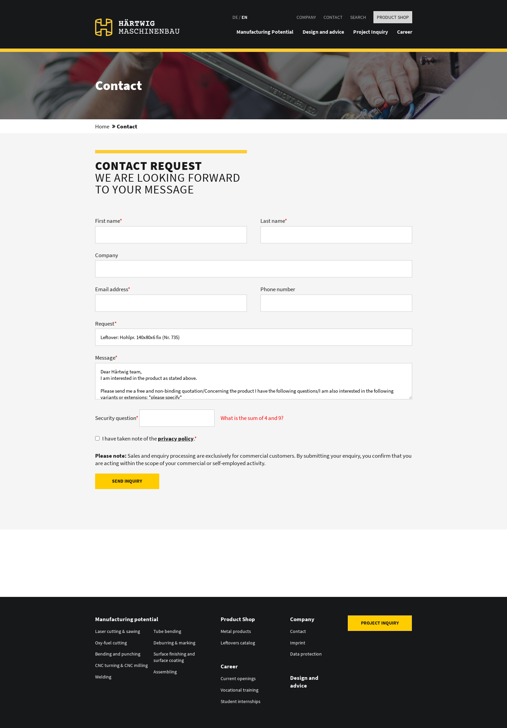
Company (306, 17)
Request (106, 323)
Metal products (236, 631)
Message (106, 357)
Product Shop (393, 17)
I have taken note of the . (149, 438)
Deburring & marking (174, 642)
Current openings (238, 677)
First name (108, 220)
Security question (117, 418)
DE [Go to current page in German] (235, 17)
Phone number (277, 289)
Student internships (240, 700)
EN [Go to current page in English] (244, 17)
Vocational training (239, 689)
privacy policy (176, 438)
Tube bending (167, 631)
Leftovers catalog (238, 642)
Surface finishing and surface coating (174, 656)
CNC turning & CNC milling (121, 664)
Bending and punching (117, 653)
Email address (112, 289)
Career (229, 665)
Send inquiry (127, 481)
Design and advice (304, 680)
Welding (103, 675)
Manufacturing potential (126, 619)
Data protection (306, 653)
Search (358, 17)
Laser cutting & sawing (117, 631)
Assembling (165, 670)
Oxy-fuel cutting (111, 642)
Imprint (297, 642)
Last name (273, 220)
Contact (333, 17)
